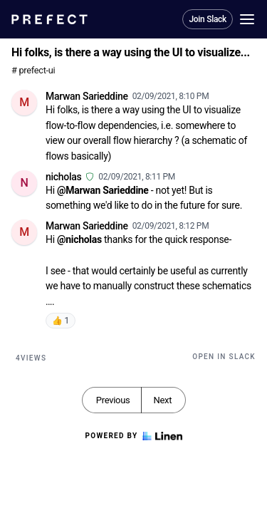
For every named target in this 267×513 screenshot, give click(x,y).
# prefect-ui (33, 70)
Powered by (133, 436)
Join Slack (207, 19)
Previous (113, 400)
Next (162, 400)
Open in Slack (224, 357)
